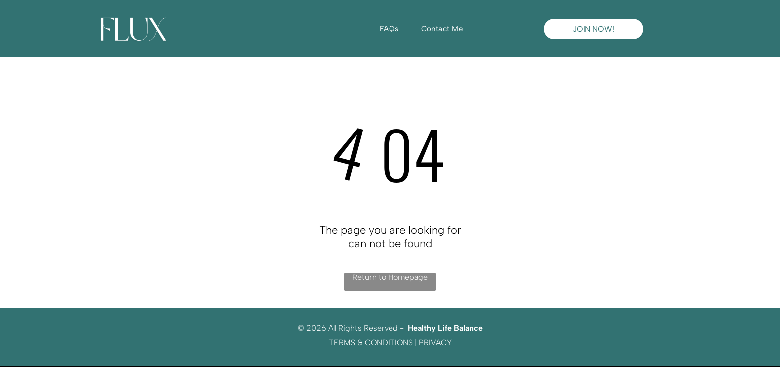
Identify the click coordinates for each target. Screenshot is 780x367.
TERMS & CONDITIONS (371, 342)
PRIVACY (435, 342)
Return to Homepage (390, 277)
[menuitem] (393, 28)
